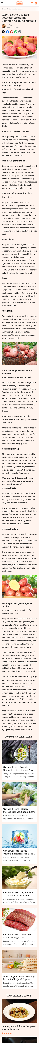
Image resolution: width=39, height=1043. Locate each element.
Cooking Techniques (16, 9)
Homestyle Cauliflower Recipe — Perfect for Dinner (18, 1028)
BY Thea (9, 25)
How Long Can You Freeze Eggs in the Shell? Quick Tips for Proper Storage (19, 978)
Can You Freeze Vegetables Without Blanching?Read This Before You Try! (18, 852)
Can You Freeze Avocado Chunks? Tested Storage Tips (18, 768)
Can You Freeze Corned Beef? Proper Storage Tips (18, 936)
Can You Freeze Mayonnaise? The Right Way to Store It (18, 894)
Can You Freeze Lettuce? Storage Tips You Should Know (19, 810)
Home (4, 9)
